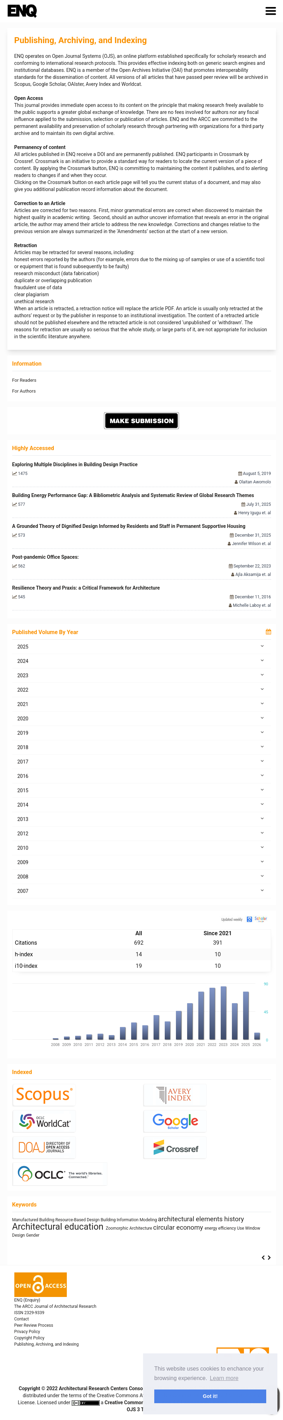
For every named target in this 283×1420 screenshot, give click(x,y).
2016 (141, 776)
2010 (141, 847)
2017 (141, 761)
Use (241, 1228)
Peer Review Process (33, 1325)
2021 (141, 704)
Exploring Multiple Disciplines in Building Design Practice (75, 464)
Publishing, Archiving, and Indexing (46, 1344)
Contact (21, 1319)
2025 (141, 646)
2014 (141, 804)
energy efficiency (221, 1228)
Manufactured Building (34, 1219)
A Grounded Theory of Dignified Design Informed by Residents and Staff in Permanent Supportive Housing (129, 526)
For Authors (24, 391)
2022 (141, 689)
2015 (141, 790)
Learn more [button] (224, 1378)
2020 (141, 718)
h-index (24, 954)
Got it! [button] (210, 1396)
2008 (141, 876)
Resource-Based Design (77, 1219)
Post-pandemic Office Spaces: (45, 557)
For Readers (24, 380)
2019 (141, 732)
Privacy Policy (27, 1331)
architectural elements (191, 1219)
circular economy (179, 1227)
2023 (141, 675)
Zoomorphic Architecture (129, 1228)
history (234, 1219)
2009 (141, 862)
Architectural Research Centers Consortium (107, 1388)
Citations (26, 942)
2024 (141, 661)
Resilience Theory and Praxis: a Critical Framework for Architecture (86, 588)
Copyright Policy (29, 1338)
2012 (141, 833)
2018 (141, 747)
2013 (141, 819)
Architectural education (59, 1227)
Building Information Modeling (129, 1219)
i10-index (26, 966)
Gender (32, 1235)
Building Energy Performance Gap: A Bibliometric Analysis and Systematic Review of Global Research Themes (133, 495)
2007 (141, 891)
